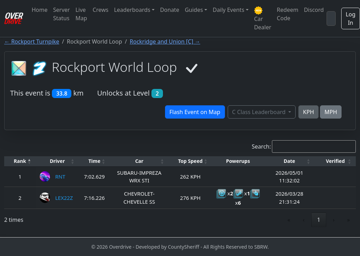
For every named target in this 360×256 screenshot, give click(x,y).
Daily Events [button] (228, 10)
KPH (308, 112)
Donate (169, 10)
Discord (314, 10)
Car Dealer (262, 18)
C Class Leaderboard (259, 112)
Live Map (81, 14)
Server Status (61, 14)
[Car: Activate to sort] (139, 161)
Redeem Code (287, 14)
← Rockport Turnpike (31, 41)
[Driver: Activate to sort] (57, 161)
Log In (350, 18)
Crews (100, 10)
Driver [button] (57, 161)
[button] (20, 161)
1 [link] (318, 220)
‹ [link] (304, 220)
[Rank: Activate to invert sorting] (20, 161)
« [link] (289, 220)
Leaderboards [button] (132, 10)
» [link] (348, 220)
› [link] (334, 220)
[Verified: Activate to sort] (335, 161)
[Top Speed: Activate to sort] (190, 161)
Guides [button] (194, 10)
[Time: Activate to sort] (94, 161)
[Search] (331, 18)
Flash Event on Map (195, 112)
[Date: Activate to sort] (289, 161)
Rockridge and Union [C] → (165, 41)
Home (40, 10)
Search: (261, 146)
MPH (330, 112)
